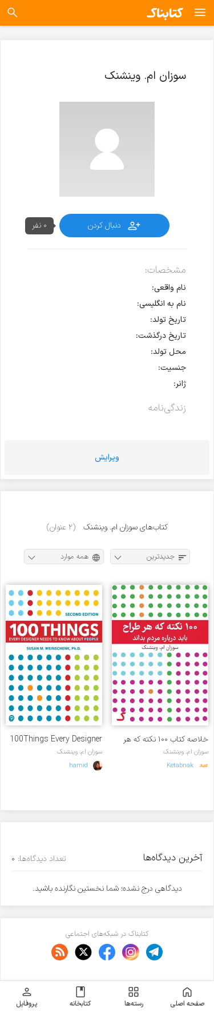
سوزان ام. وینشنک (185, 751)
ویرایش (107, 458)
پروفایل (26, 997)
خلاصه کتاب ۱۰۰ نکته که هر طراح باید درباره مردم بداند (165, 739)
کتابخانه (80, 997)
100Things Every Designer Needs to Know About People (56, 739)
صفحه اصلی (187, 997)
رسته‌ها (133, 997)
